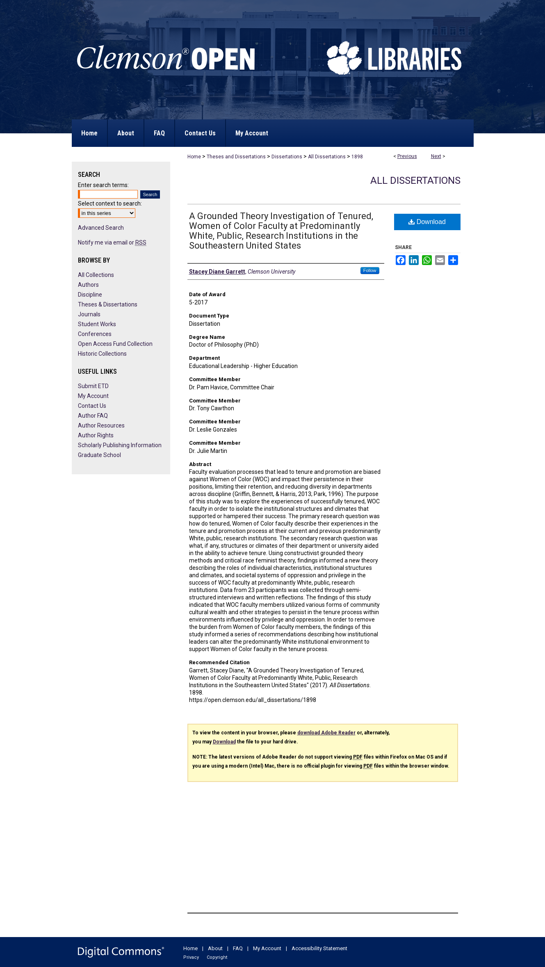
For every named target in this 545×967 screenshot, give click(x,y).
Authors (88, 284)
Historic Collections (102, 353)
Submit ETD (93, 386)
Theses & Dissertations (107, 304)
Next (436, 156)
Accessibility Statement (319, 948)
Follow (369, 270)
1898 (357, 157)
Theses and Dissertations (236, 157)
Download (427, 221)
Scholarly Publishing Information (120, 445)
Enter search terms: (103, 185)
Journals (89, 314)
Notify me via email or (112, 242)
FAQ (238, 948)
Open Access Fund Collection (115, 344)
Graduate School (99, 455)
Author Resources (101, 425)
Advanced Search (101, 227)
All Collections (96, 275)
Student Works (97, 324)
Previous (407, 156)
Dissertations (286, 157)
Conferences (95, 334)
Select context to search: (110, 203)
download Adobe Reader (326, 733)
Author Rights (96, 435)
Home (194, 157)
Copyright (217, 957)
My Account (93, 396)
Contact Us (92, 405)
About (215, 948)
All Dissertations (327, 157)
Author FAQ (93, 415)
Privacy (191, 957)
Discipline (90, 294)
